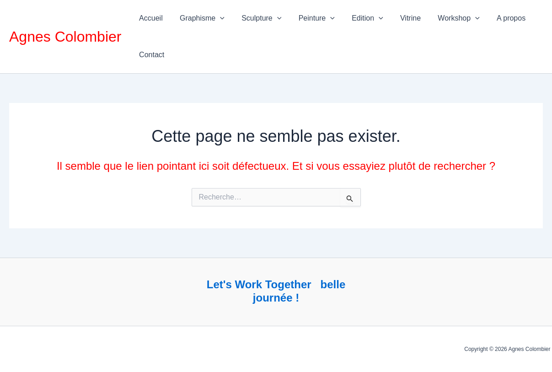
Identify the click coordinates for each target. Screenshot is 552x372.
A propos (492, 18)
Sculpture (255, 18)
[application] (216, 18)
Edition (356, 18)
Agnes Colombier (65, 36)
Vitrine (397, 18)
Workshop (443, 18)
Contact (150, 55)
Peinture (308, 18)
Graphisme (198, 18)
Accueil (149, 18)
